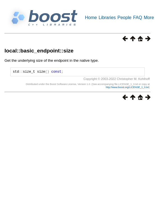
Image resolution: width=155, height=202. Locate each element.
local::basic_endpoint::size (38, 51)
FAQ (137, 17)
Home (91, 17)
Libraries (107, 17)
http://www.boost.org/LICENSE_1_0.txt (127, 88)
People (124, 17)
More (149, 17)
